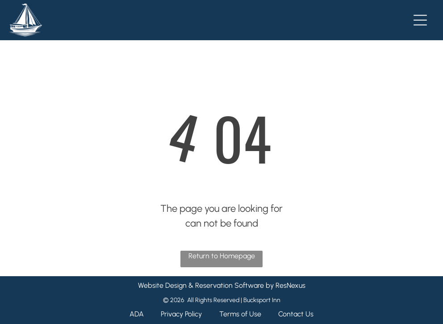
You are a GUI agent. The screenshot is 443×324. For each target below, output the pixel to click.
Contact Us (295, 314)
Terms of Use (240, 314)
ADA (137, 314)
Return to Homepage (221, 256)
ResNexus (290, 285)
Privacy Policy (181, 314)
